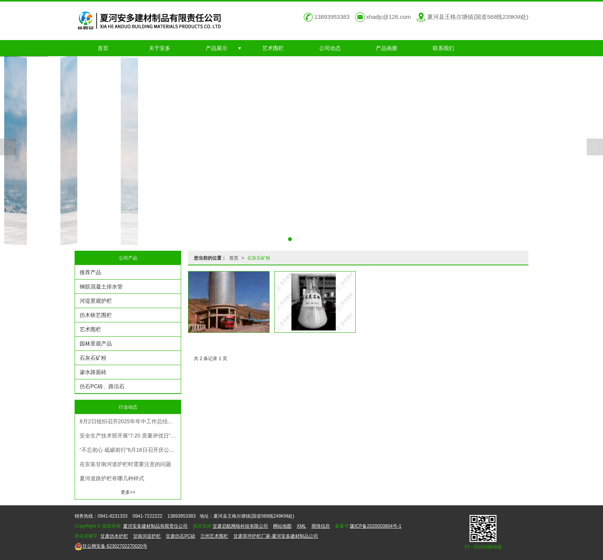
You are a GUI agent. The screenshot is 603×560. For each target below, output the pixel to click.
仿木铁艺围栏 (96, 315)
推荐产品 (90, 272)
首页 (103, 48)
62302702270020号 (111, 546)
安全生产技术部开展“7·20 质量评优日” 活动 (130, 436)
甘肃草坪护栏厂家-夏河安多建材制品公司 (275, 536)
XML (301, 526)
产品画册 (386, 48)
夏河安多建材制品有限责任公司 (155, 526)
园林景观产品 (96, 343)
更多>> (128, 492)
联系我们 (443, 48)
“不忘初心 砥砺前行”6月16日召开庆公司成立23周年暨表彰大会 (130, 450)
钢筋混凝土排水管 (101, 286)
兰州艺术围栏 (214, 536)
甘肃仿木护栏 (114, 536)
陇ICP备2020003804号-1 (375, 526)
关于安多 (159, 48)
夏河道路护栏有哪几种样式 (112, 478)
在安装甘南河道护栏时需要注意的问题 (125, 464)
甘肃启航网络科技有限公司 (240, 526)
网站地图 (282, 526)
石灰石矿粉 (258, 258)
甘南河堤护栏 (147, 536)
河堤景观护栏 (96, 301)
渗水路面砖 (93, 372)
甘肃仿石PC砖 (180, 536)
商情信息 (320, 526)
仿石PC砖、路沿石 (102, 386)
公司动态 (330, 48)
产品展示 (216, 48)
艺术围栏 (273, 48)
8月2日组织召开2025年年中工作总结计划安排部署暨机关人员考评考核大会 (130, 421)
